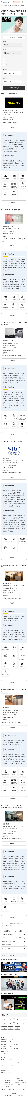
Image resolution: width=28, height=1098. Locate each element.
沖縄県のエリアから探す (8, 941)
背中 (10, 1028)
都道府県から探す (5, 1070)
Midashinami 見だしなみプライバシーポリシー (20, 1090)
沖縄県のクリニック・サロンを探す (11, 938)
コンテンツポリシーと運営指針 (7, 1086)
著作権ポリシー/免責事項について (8, 1090)
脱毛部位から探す (6, 945)
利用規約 (20, 1085)
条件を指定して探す (6, 1073)
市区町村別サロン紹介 (6, 1046)
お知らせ (14, 1093)
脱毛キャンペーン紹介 (6, 1059)
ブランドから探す (5, 1068)
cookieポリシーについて (20, 1082)
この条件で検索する (14, 88)
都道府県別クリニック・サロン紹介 (9, 1044)
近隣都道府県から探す (8, 934)
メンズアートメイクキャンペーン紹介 (10, 1062)
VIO (4, 1024)
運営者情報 (7, 1080)
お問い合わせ (20, 1078)
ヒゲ (24, 1020)
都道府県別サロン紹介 (6, 1042)
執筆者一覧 (20, 1080)
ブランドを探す (6, 948)
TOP (8, 1078)
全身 (4, 1020)
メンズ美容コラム (5, 1053)
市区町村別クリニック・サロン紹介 (9, 1049)
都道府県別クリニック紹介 (7, 1039)
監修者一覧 (7, 1082)
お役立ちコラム (5, 1051)
